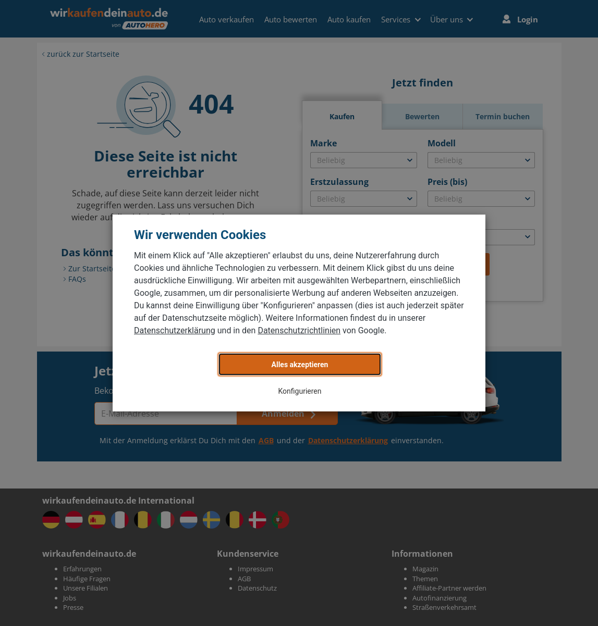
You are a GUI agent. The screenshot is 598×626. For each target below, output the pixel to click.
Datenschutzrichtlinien (299, 330)
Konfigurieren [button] (300, 391)
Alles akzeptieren (300, 364)
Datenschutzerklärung (174, 330)
